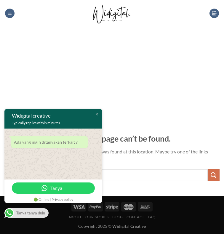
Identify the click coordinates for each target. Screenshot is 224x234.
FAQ (152, 217)
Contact (135, 217)
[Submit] (214, 175)
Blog (117, 217)
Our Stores (96, 217)
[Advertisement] (112, 71)
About (75, 217)
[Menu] (10, 13)
